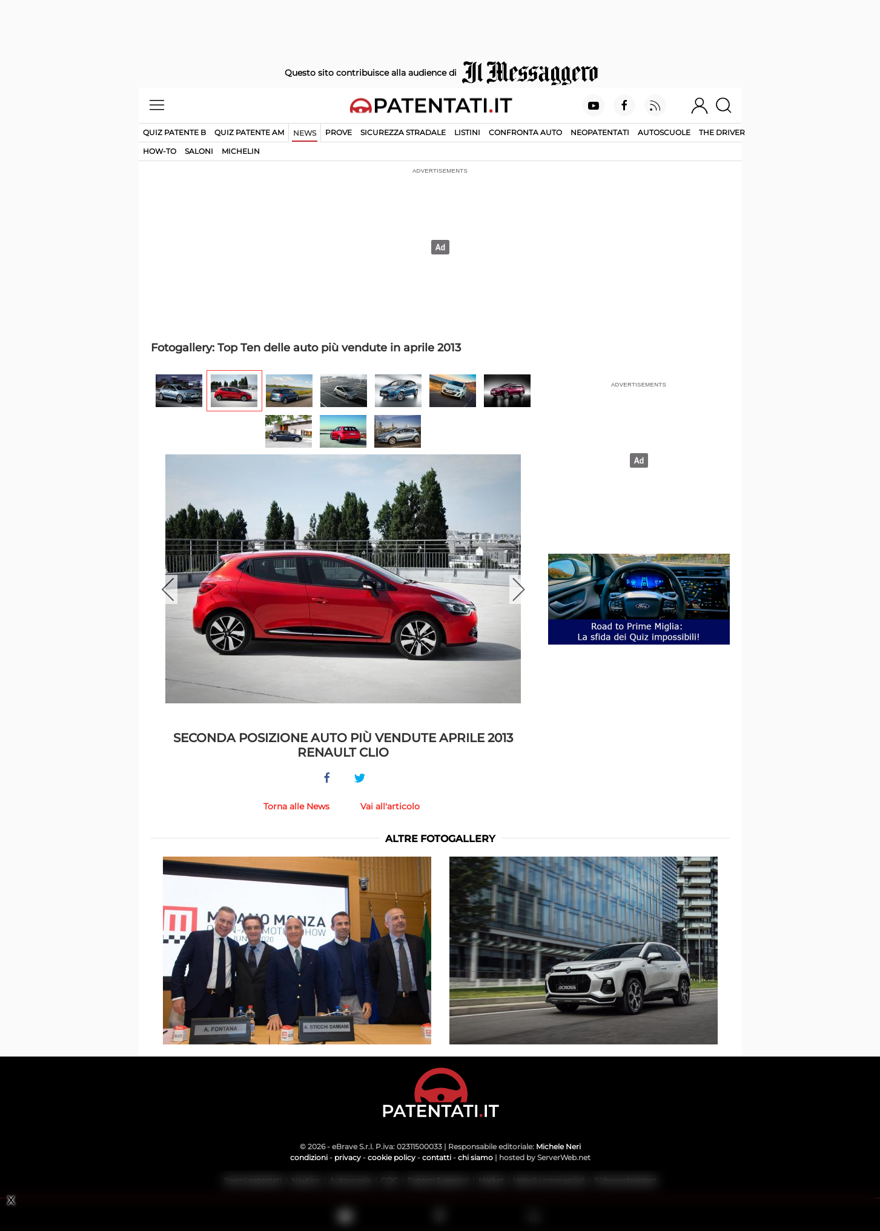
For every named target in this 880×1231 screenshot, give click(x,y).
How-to (159, 151)
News (304, 133)
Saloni (199, 151)
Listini (467, 132)
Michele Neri (558, 1146)
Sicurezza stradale (403, 132)
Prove (338, 132)
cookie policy (391, 1157)
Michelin (241, 151)
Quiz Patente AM (249, 132)
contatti (436, 1157)
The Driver (722, 132)
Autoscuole (664, 132)
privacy (347, 1157)
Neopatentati (600, 132)
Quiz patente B (174, 132)
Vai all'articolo (390, 806)
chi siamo (475, 1157)
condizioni (309, 1157)
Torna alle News (296, 806)
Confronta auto (525, 132)
